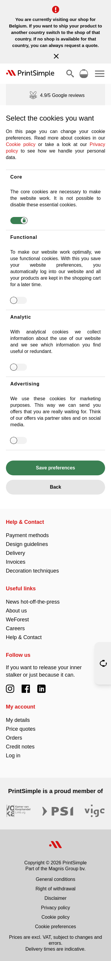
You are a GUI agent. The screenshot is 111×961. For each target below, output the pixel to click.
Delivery (15, 553)
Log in (13, 756)
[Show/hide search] (70, 73)
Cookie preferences (55, 926)
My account (20, 707)
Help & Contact (25, 522)
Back (55, 487)
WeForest (17, 620)
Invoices (15, 562)
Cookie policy (21, 144)
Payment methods (27, 535)
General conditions (55, 879)
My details (18, 720)
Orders (14, 738)
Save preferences (55, 467)
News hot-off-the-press (33, 602)
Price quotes (21, 729)
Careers (15, 628)
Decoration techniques (32, 571)
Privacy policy (55, 907)
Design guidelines (27, 544)
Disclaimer (55, 898)
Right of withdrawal (55, 888)
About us (16, 611)
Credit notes (20, 747)
